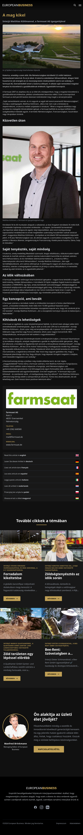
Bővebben (12, 599)
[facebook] (35, 807)
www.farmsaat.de (14, 444)
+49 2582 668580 (14, 429)
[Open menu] (78, 5)
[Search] (74, 5)
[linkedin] (47, 807)
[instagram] (41, 807)
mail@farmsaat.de (14, 437)
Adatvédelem (75, 823)
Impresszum (61, 823)
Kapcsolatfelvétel (49, 749)
